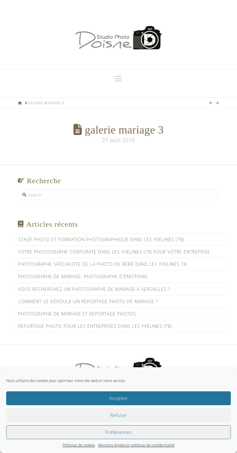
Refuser (118, 415)
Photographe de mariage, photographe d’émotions (83, 276)
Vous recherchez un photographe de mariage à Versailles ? (94, 289)
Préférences (118, 432)
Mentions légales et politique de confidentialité (136, 445)
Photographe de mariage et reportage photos (77, 314)
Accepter (118, 398)
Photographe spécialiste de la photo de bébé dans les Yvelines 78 (102, 264)
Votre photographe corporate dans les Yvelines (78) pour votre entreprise (114, 252)
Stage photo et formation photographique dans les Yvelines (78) (101, 239)
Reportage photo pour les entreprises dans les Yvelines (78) (95, 326)
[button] (118, 78)
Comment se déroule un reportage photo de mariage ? (88, 301)
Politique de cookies (79, 445)
